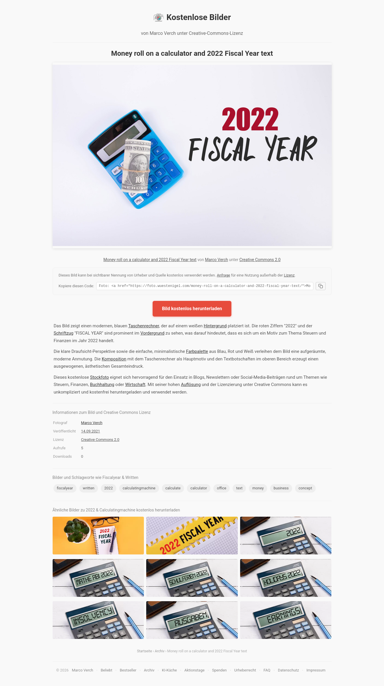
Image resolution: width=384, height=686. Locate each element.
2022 (108, 489)
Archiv (159, 652)
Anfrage (223, 275)
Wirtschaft (135, 385)
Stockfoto (99, 378)
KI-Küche (169, 671)
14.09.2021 (90, 432)
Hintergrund (215, 326)
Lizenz (289, 275)
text (239, 489)
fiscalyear (65, 489)
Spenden (219, 671)
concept (305, 489)
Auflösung (191, 385)
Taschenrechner (143, 326)
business (281, 489)
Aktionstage (194, 671)
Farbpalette (197, 352)
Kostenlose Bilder (192, 17)
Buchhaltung (102, 385)
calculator (198, 489)
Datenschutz (288, 671)
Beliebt (106, 671)
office (221, 489)
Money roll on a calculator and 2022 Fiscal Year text (150, 259)
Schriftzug (64, 334)
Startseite (144, 652)
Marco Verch (216, 259)
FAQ (267, 671)
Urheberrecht (245, 671)
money (258, 489)
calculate (173, 489)
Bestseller (128, 671)
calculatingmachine (139, 489)
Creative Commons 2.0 (260, 259)
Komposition (114, 359)
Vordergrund (152, 334)
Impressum (315, 671)
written (88, 489)
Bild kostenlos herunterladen (192, 309)
